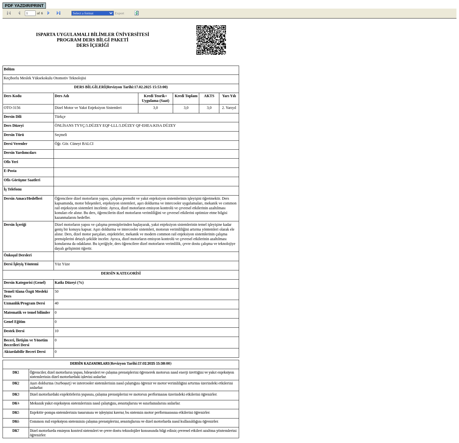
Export (119, 13)
